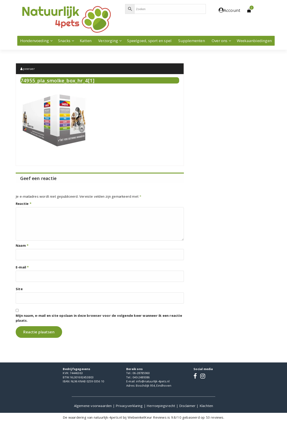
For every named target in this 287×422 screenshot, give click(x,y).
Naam (22, 245)
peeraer (27, 69)
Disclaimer (187, 405)
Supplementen (191, 40)
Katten (85, 40)
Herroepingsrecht (161, 405)
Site (19, 289)
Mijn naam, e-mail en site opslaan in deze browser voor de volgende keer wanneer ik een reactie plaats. (99, 318)
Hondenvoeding (34, 40)
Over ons (220, 40)
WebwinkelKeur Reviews (147, 417)
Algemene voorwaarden (93, 405)
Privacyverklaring (130, 405)
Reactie (23, 203)
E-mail (22, 267)
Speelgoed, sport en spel (149, 40)
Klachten (206, 405)
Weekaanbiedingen (254, 40)
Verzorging (108, 40)
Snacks (64, 40)
